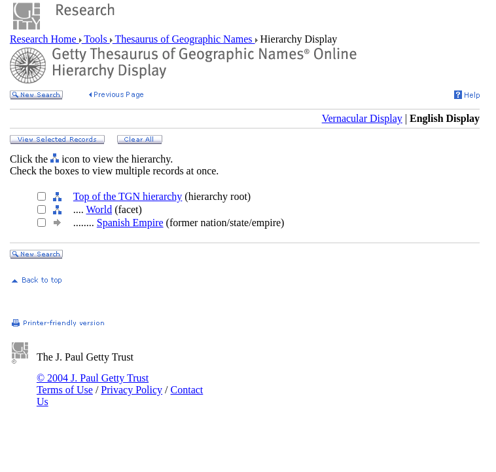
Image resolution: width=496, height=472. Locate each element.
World (99, 209)
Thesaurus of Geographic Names (184, 39)
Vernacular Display (362, 118)
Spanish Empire (130, 222)
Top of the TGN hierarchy (128, 196)
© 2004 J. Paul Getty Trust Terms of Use (93, 383)
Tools (96, 39)
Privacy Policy (131, 389)
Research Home (44, 39)
